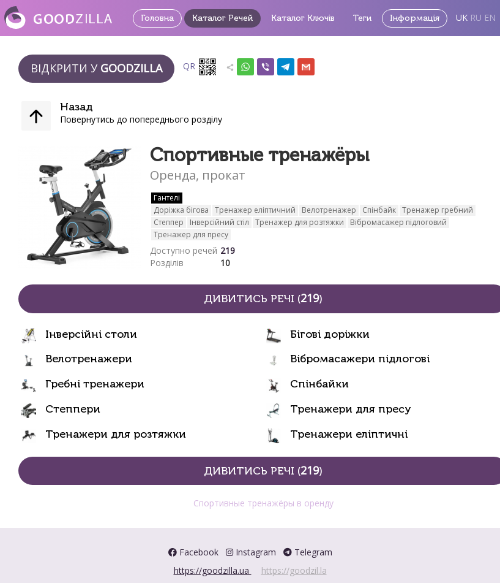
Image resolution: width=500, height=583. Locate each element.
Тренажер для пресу (191, 234)
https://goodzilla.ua (213, 570)
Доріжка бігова (181, 210)
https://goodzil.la (294, 570)
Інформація (414, 18)
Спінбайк (379, 210)
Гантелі (167, 197)
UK (462, 17)
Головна (157, 18)
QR (200, 67)
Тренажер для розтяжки (299, 222)
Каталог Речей (222, 18)
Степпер (169, 222)
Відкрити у (96, 68)
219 (227, 250)
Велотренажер (329, 210)
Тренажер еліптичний (255, 210)
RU (476, 17)
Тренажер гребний (437, 210)
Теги (362, 18)
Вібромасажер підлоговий (398, 222)
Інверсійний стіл (219, 222)
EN (490, 17)
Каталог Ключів (303, 18)
